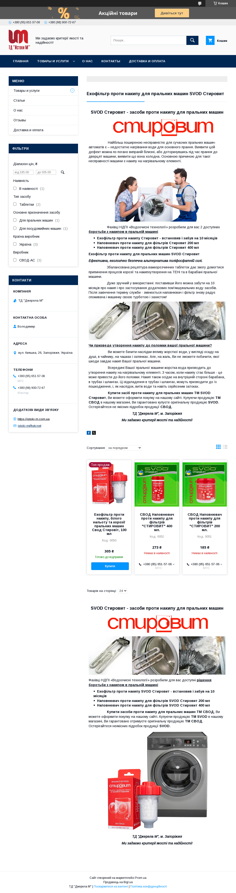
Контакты (110, 61)
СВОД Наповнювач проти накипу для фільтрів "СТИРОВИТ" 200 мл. (205, 522)
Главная (20, 61)
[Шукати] (192, 40)
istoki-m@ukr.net (29, 426)
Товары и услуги (53, 61)
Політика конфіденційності (148, 886)
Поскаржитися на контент (111, 886)
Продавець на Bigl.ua (118, 882)
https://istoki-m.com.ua (34, 419)
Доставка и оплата (147, 61)
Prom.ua (140, 878)
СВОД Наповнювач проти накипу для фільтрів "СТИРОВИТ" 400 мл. (157, 522)
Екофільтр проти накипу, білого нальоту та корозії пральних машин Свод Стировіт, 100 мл (109, 524)
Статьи (19, 100)
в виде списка (225, 448)
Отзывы (19, 120)
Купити (110, 566)
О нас (87, 61)
